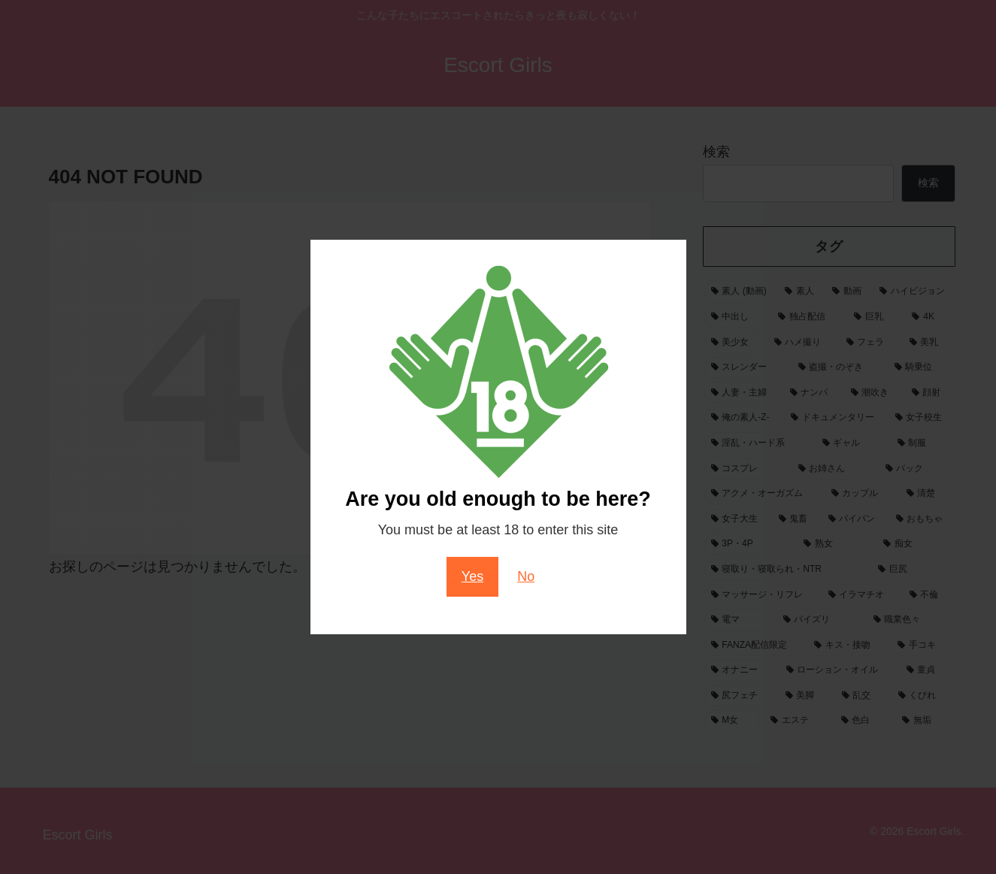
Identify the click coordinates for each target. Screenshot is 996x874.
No (525, 576)
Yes (472, 576)
